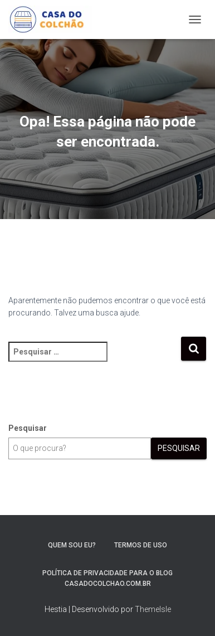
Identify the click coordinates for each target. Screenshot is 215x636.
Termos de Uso (140, 545)
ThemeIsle (153, 609)
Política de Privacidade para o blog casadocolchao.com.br (107, 578)
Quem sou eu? (72, 545)
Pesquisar (27, 428)
